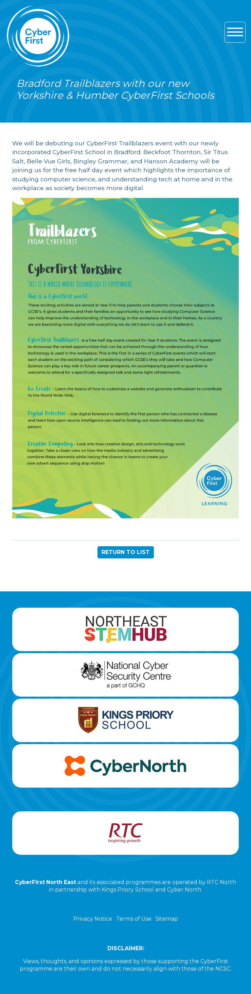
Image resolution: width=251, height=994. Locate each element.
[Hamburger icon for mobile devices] (235, 32)
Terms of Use (133, 919)
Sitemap (167, 919)
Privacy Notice (92, 919)
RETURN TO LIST (126, 552)
